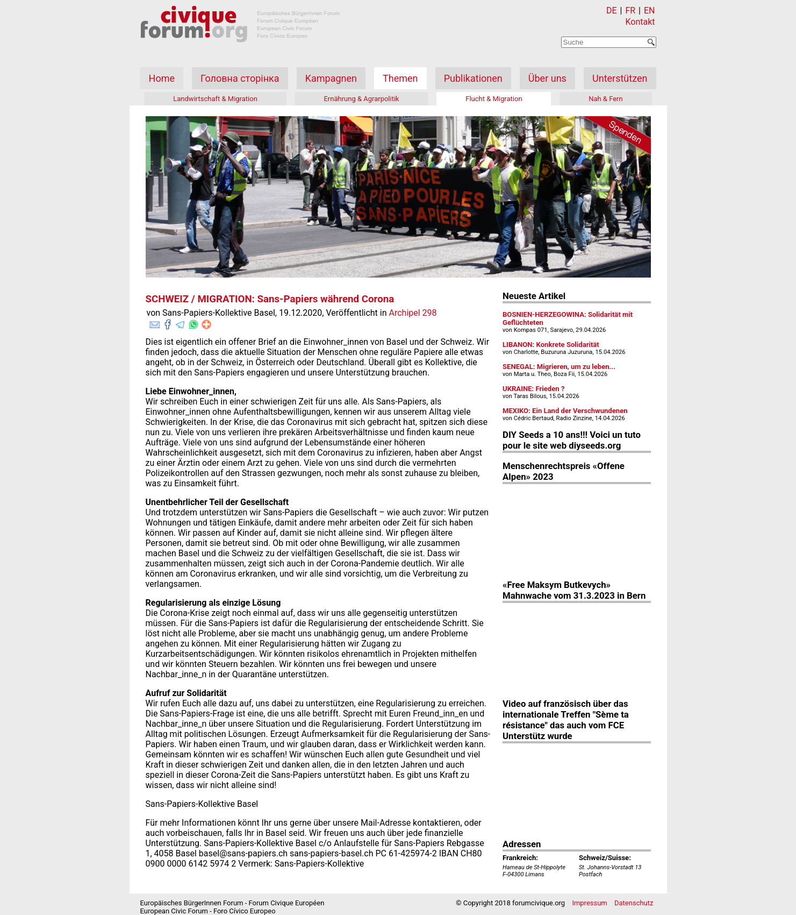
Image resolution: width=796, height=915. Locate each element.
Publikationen (473, 78)
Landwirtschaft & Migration (215, 99)
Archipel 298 (413, 313)
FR (630, 10)
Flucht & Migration (493, 99)
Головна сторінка (239, 78)
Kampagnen (331, 78)
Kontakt (640, 22)
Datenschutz (633, 903)
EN (649, 10)
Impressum (589, 903)
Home (162, 78)
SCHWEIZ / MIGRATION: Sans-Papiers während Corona (270, 299)
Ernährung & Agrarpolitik (361, 99)
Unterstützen (619, 78)
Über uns (547, 78)
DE (611, 10)
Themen (400, 78)
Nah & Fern (606, 99)
